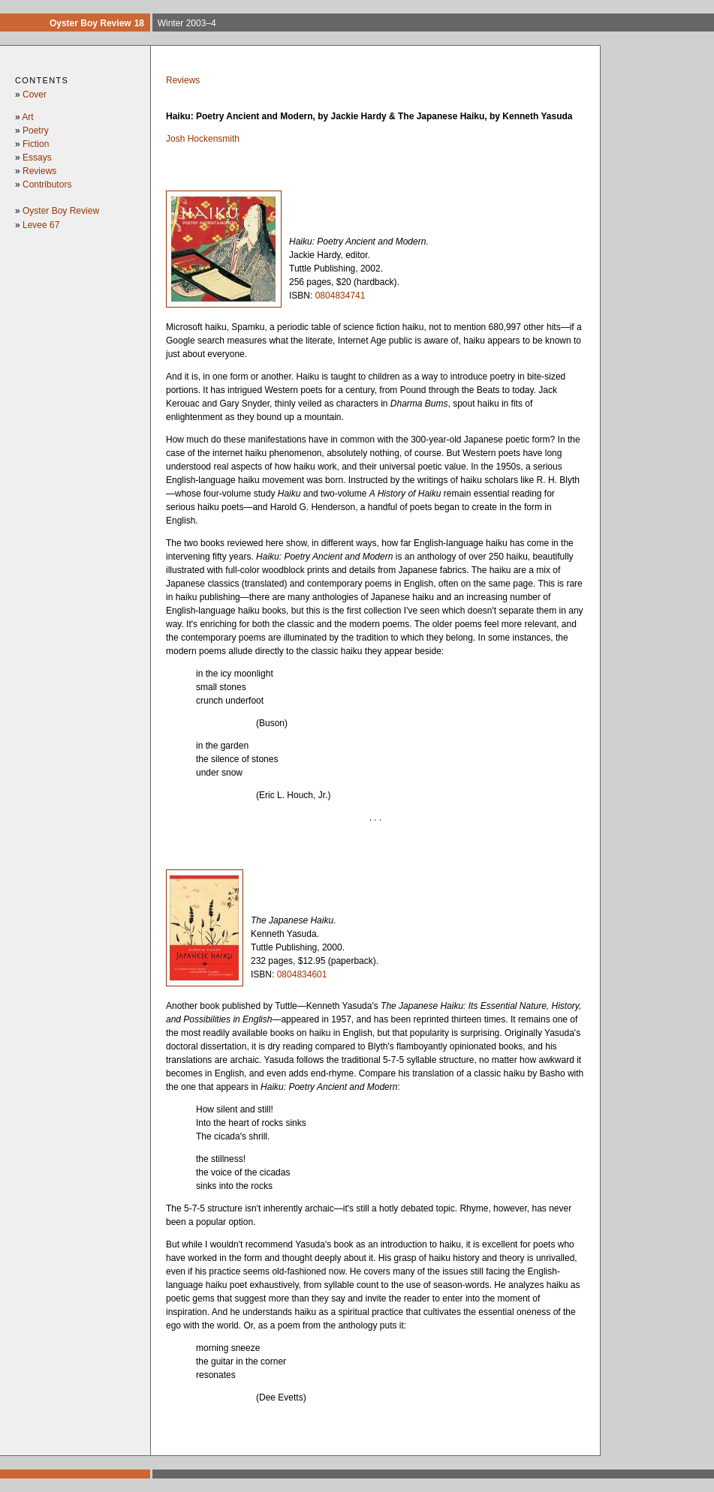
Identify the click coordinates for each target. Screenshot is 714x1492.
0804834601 (302, 974)
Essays (37, 157)
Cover (35, 94)
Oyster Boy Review (61, 211)
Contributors (47, 184)
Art (27, 117)
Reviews (39, 171)
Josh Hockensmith (203, 139)
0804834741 (340, 295)
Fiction (36, 144)
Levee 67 (41, 225)
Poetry (36, 130)
